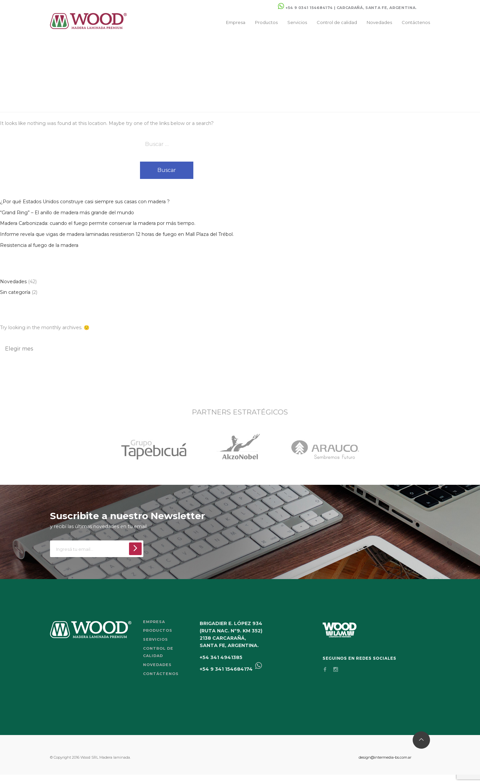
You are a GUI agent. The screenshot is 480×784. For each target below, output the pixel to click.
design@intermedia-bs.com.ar (385, 757)
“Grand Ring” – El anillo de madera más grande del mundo (67, 213)
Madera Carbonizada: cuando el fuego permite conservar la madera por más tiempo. (97, 223)
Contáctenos (416, 22)
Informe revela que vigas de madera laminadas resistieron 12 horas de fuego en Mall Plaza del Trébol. (117, 234)
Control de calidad (337, 22)
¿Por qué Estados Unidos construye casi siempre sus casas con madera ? (85, 202)
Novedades (379, 22)
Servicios (297, 22)
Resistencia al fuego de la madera (39, 245)
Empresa (235, 22)
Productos (266, 22)
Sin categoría (15, 292)
